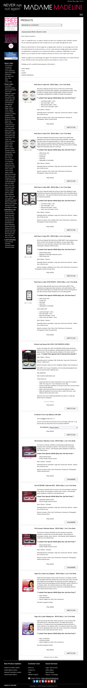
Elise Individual (9, 224)
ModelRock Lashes (11, 200)
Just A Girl (8, 91)
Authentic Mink (9, 245)
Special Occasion (10, 174)
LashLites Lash (9, 124)
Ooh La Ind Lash (10, 237)
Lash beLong (9, 242)
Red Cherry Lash (10, 176)
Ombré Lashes (9, 189)
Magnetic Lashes (10, 93)
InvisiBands (8, 104)
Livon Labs (8, 82)
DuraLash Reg (9, 215)
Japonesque (9, 154)
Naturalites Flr (9, 222)
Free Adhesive (44, 427)
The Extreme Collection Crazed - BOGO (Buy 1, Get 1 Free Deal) (54, 441)
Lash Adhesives (10, 71)
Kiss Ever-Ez (9, 156)
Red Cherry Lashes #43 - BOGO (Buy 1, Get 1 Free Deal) (52, 84)
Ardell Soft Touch (10, 180)
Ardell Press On (10, 137)
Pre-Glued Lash (10, 128)
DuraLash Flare (9, 213)
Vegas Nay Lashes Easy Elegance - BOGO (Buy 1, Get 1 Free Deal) (55, 573)
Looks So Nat (9, 163)
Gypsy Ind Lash (10, 228)
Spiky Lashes (9, 172)
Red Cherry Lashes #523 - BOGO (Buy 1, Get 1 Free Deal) (52, 133)
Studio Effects (9, 101)
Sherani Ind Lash (10, 230)
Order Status (50, 670)
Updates (18, 664)
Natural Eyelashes (10, 90)
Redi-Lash (8, 121)
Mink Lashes (9, 147)
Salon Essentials (10, 72)
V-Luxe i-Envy (9, 159)
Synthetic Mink (9, 247)
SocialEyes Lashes (11, 207)
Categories (8, 67)
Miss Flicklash (9, 194)
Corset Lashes (9, 191)
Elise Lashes (9, 143)
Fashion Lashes (10, 88)
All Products (9, 65)
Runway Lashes (10, 117)
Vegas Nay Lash (10, 196)
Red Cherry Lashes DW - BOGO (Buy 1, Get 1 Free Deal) (52, 236)
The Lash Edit (9, 198)
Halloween (8, 74)
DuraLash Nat (9, 211)
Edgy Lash (8, 106)
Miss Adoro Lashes (11, 203)
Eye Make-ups (9, 76)
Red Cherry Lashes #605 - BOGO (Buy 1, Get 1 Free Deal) (52, 187)
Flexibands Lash (10, 152)
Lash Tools (8, 69)
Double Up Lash (10, 99)
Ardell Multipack (10, 181)
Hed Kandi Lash (10, 135)
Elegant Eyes (9, 115)
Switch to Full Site (10, 685)
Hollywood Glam (10, 178)
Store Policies (50, 672)
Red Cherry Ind (9, 234)
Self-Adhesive (9, 102)
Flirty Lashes (9, 169)
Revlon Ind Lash (10, 232)
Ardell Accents (9, 126)
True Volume (9, 161)
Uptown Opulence (10, 202)
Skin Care (8, 78)
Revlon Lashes (9, 148)
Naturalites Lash (10, 132)
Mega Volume (9, 108)
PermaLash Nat (9, 219)
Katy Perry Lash (10, 134)
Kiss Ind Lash (9, 235)
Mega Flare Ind (9, 217)
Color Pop (8, 139)
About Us (31, 667)
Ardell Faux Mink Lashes (12, 667)
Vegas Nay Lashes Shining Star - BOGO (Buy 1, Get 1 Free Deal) (54, 616)
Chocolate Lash (10, 187)
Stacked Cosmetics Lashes (12, 672)
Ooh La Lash (9, 170)
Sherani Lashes (10, 150)
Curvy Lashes (9, 112)
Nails (6, 80)
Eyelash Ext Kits (10, 226)
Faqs (29, 672)
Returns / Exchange (52, 674)
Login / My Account (51, 667)
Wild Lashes (9, 123)
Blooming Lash (9, 165)
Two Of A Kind (9, 183)
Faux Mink (8, 86)
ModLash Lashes (10, 119)
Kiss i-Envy (8, 158)
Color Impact (9, 110)
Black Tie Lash (9, 185)
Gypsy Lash (8, 145)
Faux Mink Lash (10, 97)
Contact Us (31, 670)
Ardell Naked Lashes (10, 670)
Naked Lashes (9, 95)
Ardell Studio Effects (10, 674)
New (6, 664)
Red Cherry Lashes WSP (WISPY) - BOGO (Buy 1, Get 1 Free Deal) (55, 282)
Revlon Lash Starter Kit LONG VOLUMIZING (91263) (51, 344)
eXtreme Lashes (10, 167)
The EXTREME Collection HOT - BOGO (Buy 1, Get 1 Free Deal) (55, 485)
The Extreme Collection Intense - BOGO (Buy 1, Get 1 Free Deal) (54, 528)
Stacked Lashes (10, 205)
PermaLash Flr (9, 221)
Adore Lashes (9, 192)
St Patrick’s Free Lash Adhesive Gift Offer (47, 414)
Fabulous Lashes (10, 113)
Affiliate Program (33, 674)
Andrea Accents (10, 141)
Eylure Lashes (9, 130)
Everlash (7, 243)
